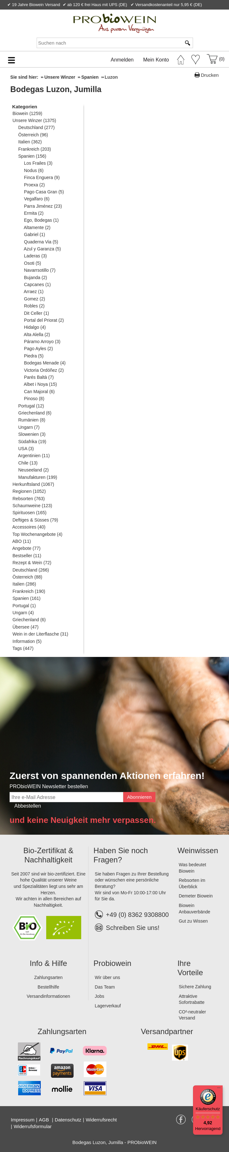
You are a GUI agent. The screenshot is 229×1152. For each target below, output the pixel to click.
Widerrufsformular (33, 1126)
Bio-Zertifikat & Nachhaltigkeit (48, 855)
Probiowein (113, 963)
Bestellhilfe (48, 987)
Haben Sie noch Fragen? (121, 855)
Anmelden (122, 59)
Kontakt (148, 12)
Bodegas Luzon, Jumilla (55, 89)
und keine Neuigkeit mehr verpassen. (83, 820)
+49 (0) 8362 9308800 (132, 914)
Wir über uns (107, 977)
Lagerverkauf (108, 1005)
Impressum (22, 1119)
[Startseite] (180, 58)
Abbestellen (27, 806)
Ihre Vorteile (190, 968)
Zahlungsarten (48, 977)
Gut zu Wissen (193, 921)
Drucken (210, 75)
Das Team (105, 987)
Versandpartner (167, 1031)
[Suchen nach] (109, 43)
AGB (44, 1119)
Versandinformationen (48, 996)
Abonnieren (139, 797)
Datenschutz (68, 1119)
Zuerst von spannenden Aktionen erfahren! (107, 775)
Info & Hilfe (48, 963)
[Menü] (219, 1089)
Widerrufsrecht (101, 1119)
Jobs (99, 996)
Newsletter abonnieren (198, 12)
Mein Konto (156, 59)
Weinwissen (197, 850)
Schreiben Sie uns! (133, 927)
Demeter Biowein (196, 895)
